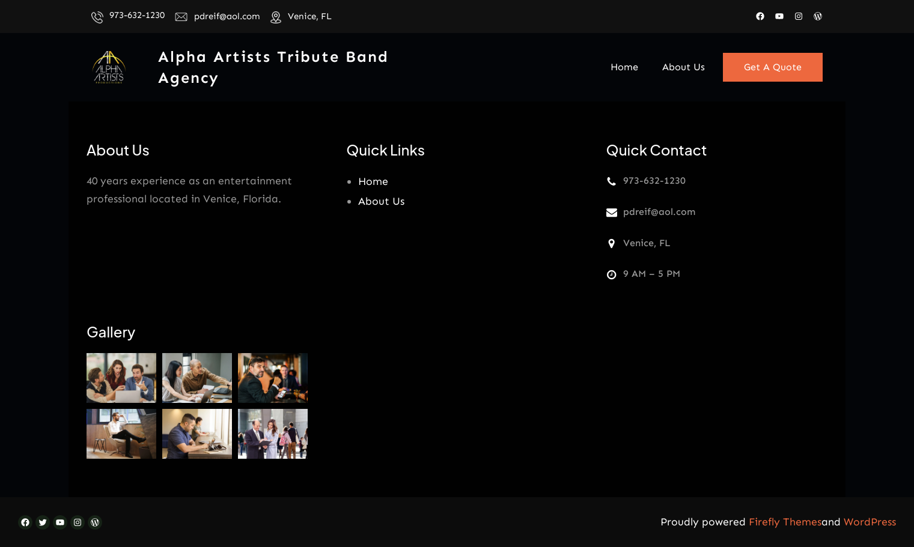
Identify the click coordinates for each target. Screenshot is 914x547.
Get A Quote (773, 67)
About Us (381, 201)
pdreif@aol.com (227, 16)
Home (373, 181)
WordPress (870, 521)
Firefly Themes (785, 521)
